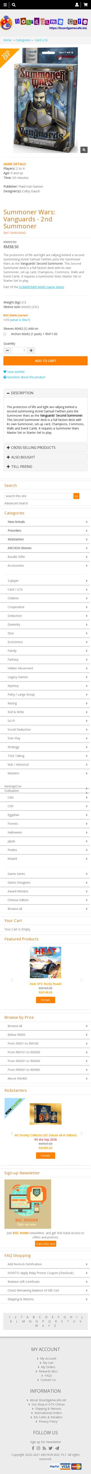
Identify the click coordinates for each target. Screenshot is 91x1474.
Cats (11, 797)
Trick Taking (16, 756)
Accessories (16, 565)
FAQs (48, 1375)
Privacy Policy (48, 1421)
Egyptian (13, 815)
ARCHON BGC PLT (54, 1455)
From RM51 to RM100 (23, 1043)
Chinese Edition (18, 900)
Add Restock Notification (25, 1264)
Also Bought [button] (21, 457)
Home (7, 40)
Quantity (9, 344)
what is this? (20, 320)
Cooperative (16, 607)
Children (13, 598)
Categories (23, 40)
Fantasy (13, 659)
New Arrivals (16, 522)
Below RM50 (16, 1035)
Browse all (15, 909)
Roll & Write (16, 712)
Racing (12, 703)
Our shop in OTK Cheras (48, 1404)
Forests (13, 824)
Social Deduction (19, 729)
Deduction (15, 616)
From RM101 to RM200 (24, 1052)
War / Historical (18, 764)
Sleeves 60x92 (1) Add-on (20, 329)
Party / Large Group (21, 694)
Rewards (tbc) (48, 1371)
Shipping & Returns (21, 1299)
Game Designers (19, 882)
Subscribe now (45, 1244)
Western (13, 773)
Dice (11, 633)
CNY (11, 806)
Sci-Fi (11, 721)
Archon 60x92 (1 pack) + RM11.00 (34, 334)
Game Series (16, 874)
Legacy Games (18, 677)
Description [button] (22, 393)
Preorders (14, 530)
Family (12, 651)
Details (45, 1000)
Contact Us (48, 1380)
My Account (48, 1358)
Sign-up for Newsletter (45, 1442)
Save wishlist (14, 372)
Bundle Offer (16, 557)
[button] (10, 978)
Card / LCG (15, 589)
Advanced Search (16, 503)
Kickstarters (16, 539)
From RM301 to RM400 (24, 1070)
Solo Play (14, 738)
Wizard (12, 859)
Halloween (15, 832)
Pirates (12, 850)
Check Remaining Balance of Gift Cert (33, 1290)
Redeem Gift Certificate (24, 1282)
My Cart (48, 1363)
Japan (11, 841)
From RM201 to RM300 (24, 1061)
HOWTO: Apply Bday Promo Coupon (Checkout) (41, 1273)
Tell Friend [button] (19, 467)
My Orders (48, 1367)
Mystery (13, 686)
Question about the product (24, 377)
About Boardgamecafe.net (48, 1400)
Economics (15, 642)
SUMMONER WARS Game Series (41, 287)
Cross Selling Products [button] (31, 448)
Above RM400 (17, 1078)
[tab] (45, 393)
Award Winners (18, 891)
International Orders (48, 1413)
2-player (13, 581)
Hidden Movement (20, 668)
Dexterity (14, 624)
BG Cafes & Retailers (48, 1417)
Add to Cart (45, 360)
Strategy (13, 747)
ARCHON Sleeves (19, 548)
